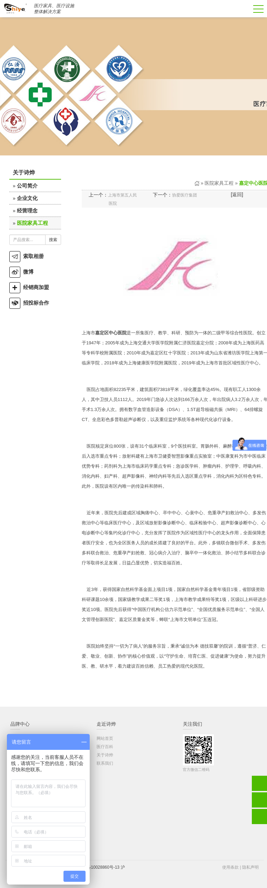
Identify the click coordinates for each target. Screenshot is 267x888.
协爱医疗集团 (184, 195)
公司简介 (27, 186)
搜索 (53, 239)
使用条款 (230, 867)
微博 (21, 272)
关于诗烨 (105, 755)
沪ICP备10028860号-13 (98, 867)
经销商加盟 (29, 287)
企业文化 (27, 198)
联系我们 (105, 763)
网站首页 (105, 738)
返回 (237, 194)
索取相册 (26, 256)
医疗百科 (105, 746)
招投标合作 (29, 303)
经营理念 (27, 210)
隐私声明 (250, 867)
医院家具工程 (32, 223)
